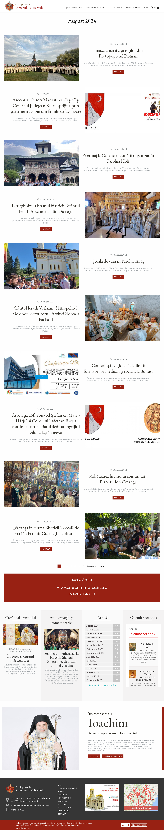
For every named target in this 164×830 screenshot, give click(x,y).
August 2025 (92, 656)
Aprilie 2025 (92, 672)
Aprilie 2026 (92, 625)
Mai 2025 (91, 668)
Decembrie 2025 (94, 641)
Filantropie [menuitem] (129, 8)
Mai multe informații (23, 828)
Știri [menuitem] (68, 8)
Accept (125, 825)
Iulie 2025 (91, 660)
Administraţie (64, 798)
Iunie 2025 (91, 664)
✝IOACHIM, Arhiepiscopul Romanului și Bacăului (20, 650)
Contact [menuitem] (145, 8)
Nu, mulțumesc (139, 825)
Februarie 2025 (94, 680)
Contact (62, 814)
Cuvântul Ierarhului (113, 756)
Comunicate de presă (67, 788)
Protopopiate (64, 807)
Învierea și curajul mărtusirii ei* (20, 658)
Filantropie (63, 811)
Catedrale (62, 795)
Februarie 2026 (94, 633)
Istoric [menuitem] (82, 8)
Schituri (62, 804)
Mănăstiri (62, 801)
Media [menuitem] (137, 8)
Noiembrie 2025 (94, 645)
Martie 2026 (92, 629)
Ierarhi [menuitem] (74, 8)
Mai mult (118, 71)
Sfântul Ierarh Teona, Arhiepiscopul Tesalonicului (146, 675)
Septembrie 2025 (95, 652)
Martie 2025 (92, 676)
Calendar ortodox (142, 634)
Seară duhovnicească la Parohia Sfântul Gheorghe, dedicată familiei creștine (61, 659)
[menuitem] (25, 6)
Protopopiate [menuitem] (116, 8)
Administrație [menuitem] (92, 8)
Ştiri (60, 785)
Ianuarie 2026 (93, 637)
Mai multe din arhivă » (102, 685)
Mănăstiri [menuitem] (104, 8)
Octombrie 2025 (94, 649)
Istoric (61, 791)
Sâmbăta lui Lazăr (148, 645)
